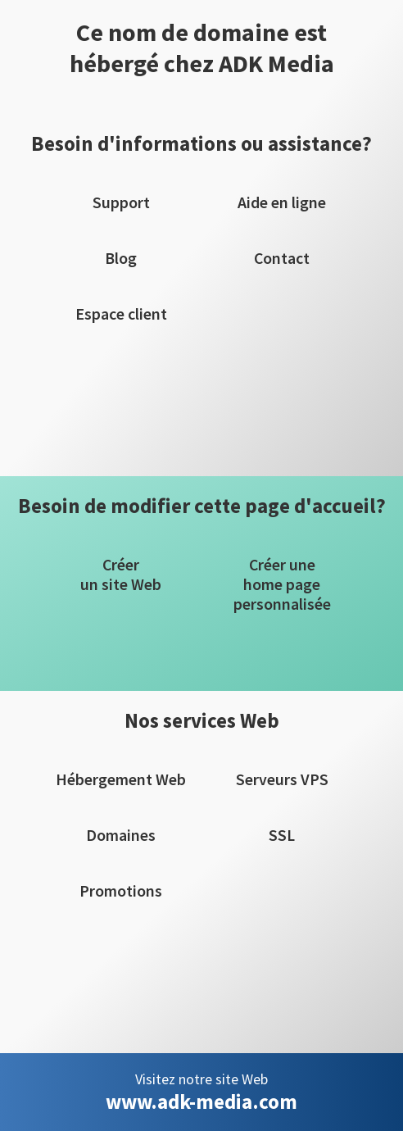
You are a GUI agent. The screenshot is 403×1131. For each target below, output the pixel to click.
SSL (282, 835)
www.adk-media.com (201, 1101)
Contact (282, 258)
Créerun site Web (120, 574)
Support (121, 202)
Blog (121, 258)
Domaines (121, 835)
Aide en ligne (282, 202)
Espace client (121, 314)
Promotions (120, 891)
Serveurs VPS (282, 779)
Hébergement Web (121, 779)
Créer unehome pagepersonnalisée (282, 584)
